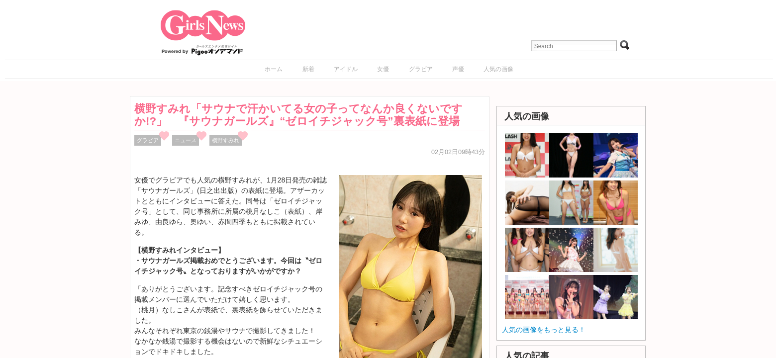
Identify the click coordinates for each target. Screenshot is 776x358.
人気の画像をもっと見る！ (543, 330)
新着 (308, 69)
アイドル (346, 69)
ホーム (274, 69)
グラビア (421, 69)
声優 (458, 69)
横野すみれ (225, 140)
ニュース (185, 140)
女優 (383, 69)
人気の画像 (498, 69)
